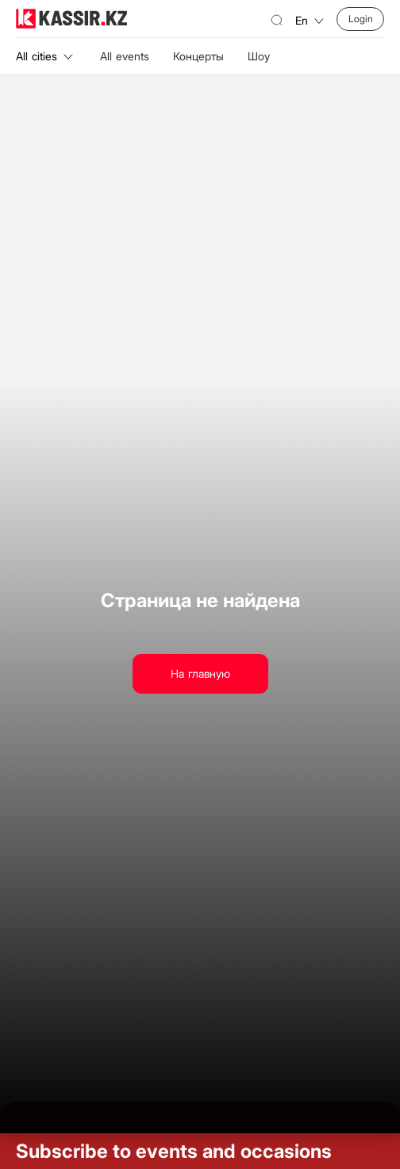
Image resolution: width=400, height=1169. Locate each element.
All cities (44, 56)
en (309, 20)
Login (360, 19)
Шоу (259, 56)
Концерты (198, 56)
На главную (200, 673)
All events (124, 56)
